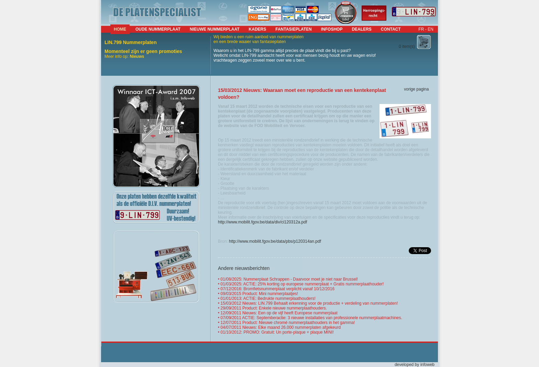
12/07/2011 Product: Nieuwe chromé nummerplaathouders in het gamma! (288, 322)
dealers (361, 29)
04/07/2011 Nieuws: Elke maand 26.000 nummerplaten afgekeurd (281, 327)
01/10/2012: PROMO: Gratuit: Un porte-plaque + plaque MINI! (277, 332)
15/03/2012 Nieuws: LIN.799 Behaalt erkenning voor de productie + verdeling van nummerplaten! (309, 303)
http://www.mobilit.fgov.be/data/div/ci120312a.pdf (262, 222)
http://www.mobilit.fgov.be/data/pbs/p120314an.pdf (275, 241)
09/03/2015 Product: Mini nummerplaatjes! (259, 293)
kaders (257, 29)
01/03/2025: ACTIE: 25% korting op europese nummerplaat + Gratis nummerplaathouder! (302, 284)
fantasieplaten (293, 29)
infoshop (332, 29)
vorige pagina (416, 89)
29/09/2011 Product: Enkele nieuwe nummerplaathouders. (274, 308)
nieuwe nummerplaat (214, 29)
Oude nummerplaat (157, 29)
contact (391, 29)
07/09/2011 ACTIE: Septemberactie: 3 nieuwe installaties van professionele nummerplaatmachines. (311, 317)
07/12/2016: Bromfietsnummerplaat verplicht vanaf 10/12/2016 (278, 288)
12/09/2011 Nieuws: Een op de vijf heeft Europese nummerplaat (279, 313)
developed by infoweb (414, 364)
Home (120, 29)
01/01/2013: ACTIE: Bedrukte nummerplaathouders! (268, 298)
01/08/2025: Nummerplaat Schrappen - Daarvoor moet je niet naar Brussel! (289, 279)
